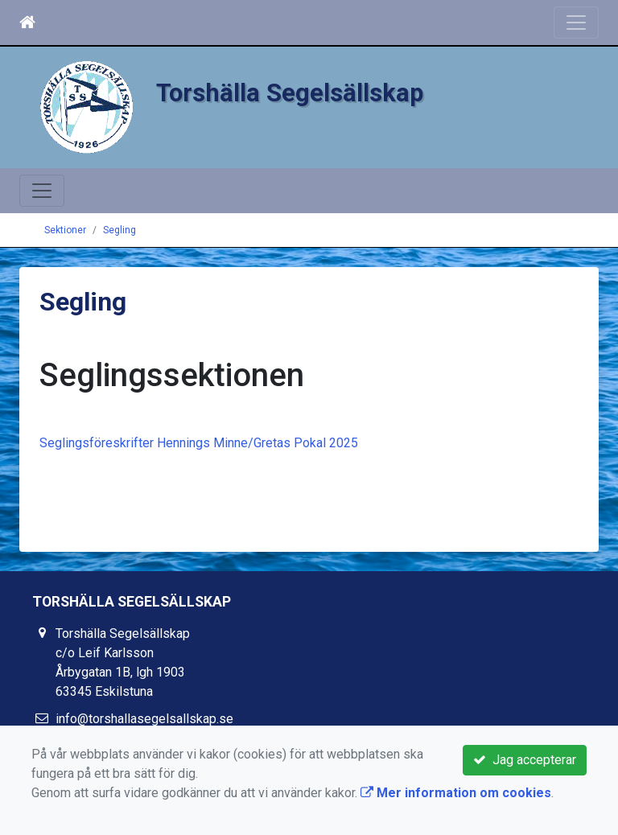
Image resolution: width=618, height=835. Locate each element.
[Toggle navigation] (576, 22)
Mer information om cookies (455, 792)
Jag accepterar (524, 759)
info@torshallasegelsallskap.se (144, 718)
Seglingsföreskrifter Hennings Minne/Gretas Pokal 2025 (198, 442)
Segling (119, 230)
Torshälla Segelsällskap (289, 93)
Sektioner (65, 230)
